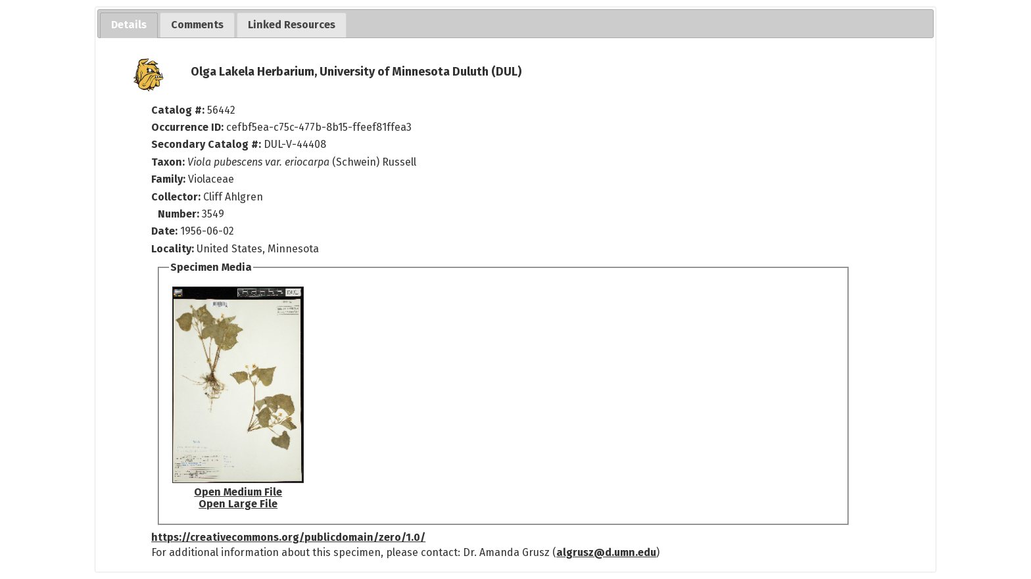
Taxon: (168, 162)
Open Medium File (238, 492)
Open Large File (238, 504)
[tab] (129, 25)
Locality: (172, 249)
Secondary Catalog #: (206, 144)
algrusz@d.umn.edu (606, 552)
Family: (168, 179)
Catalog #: (179, 110)
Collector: (177, 197)
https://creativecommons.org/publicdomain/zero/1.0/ (288, 537)
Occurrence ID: (188, 127)
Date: (164, 231)
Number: (180, 214)
